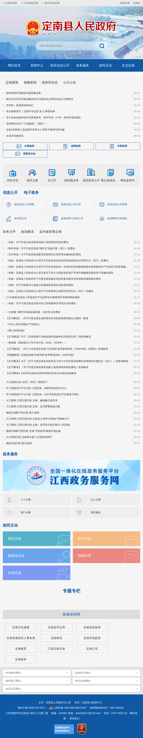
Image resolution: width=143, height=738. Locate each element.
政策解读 (27, 231)
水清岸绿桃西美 (15, 135)
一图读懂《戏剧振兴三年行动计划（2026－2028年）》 (36, 342)
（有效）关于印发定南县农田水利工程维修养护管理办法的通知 (41, 303)
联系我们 (75, 718)
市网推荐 (122, 146)
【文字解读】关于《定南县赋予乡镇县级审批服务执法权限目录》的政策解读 (48, 336)
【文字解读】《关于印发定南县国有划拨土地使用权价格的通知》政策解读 (47, 367)
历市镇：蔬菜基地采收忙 (19, 105)
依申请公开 (20, 218)
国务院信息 (50, 82)
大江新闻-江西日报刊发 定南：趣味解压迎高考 (32, 400)
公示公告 (69, 82)
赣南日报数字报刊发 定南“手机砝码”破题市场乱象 (33, 431)
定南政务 (21, 659)
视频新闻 (30, 82)
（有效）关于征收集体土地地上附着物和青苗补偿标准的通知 (39, 285)
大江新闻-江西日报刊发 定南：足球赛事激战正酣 (33, 406)
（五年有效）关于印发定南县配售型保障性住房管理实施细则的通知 (43, 254)
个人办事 (26, 499)
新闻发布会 (29, 153)
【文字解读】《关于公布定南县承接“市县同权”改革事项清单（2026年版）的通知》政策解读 (57, 348)
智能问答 (84, 556)
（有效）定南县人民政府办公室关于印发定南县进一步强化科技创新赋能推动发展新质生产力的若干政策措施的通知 (67, 266)
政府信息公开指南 (24, 204)
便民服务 (96, 512)
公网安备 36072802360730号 (70, 707)
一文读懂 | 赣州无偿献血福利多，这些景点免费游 (33, 312)
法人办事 (96, 499)
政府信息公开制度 (117, 204)
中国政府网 (11, 3)
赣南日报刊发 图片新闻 (19, 443)
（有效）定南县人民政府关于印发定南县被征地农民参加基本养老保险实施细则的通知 (53, 278)
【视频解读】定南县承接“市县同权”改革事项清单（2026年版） (41, 354)
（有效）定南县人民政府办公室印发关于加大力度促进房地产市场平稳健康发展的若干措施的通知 (59, 272)
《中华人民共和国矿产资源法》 (23, 324)
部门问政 (84, 538)
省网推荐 (76, 146)
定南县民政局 (92, 627)
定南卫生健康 (20, 627)
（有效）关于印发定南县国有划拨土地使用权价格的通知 (37, 242)
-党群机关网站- (82, 672)
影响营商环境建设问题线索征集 (23, 93)
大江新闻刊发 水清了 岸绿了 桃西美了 (27, 382)
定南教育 (21, 648)
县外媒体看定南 (50, 231)
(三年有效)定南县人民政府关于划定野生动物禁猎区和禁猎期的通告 (43, 297)
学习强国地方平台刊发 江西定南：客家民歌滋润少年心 (36, 388)
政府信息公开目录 (71, 204)
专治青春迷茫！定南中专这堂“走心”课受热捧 (30, 111)
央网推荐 (29, 146)
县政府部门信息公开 (72, 218)
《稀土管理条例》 (16, 330)
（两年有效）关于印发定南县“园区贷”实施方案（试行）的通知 (40, 248)
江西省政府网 (30, 3)
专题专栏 (71, 590)
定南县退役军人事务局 (21, 638)
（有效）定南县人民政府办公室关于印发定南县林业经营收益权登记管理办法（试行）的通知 (57, 260)
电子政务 (31, 192)
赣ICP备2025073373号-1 (32, 707)
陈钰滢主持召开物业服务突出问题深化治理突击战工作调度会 (39, 99)
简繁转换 (125, 3)
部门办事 (26, 512)
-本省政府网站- (13, 672)
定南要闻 (12, 82)
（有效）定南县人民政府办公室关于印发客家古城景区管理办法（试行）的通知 (49, 291)
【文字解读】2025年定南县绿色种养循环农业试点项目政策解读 (41, 373)
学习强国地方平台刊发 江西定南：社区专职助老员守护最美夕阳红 (42, 394)
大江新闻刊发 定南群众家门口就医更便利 (29, 437)
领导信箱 (14, 538)
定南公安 (92, 648)
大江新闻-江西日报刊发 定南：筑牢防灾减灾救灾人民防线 (38, 424)
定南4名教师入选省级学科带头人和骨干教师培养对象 (35, 129)
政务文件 (9, 231)
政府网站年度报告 (117, 218)
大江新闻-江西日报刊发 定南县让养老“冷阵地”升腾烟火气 (37, 418)
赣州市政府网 (52, 3)
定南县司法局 (56, 627)
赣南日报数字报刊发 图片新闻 (22, 412)
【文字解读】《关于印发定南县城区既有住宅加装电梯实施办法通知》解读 (47, 318)
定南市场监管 (92, 638)
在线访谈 (14, 573)
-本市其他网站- (82, 680)
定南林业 (56, 638)
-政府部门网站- (13, 680)
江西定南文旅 (56, 648)
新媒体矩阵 (71, 614)
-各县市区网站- (13, 688)
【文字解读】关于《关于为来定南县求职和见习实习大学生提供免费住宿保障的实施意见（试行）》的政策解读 (67, 361)
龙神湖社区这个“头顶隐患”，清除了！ (27, 123)
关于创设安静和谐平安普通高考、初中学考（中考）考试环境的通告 (43, 117)
